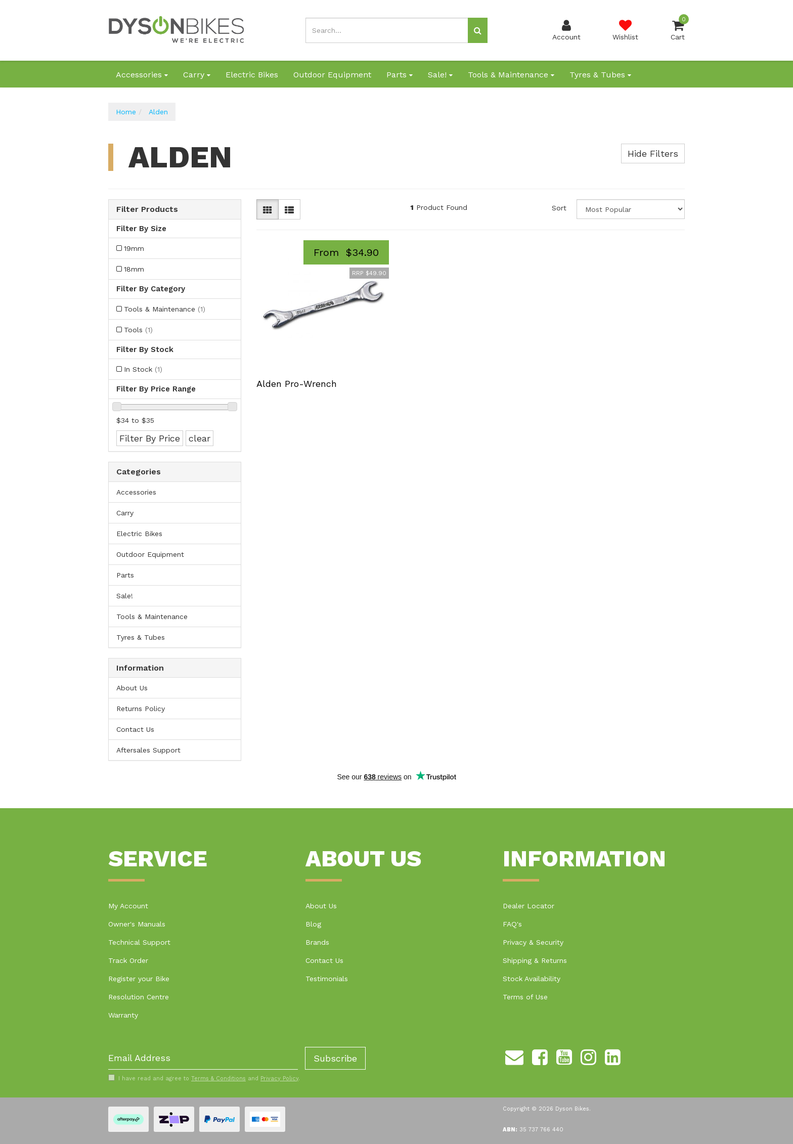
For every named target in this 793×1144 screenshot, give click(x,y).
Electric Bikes (252, 74)
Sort (559, 208)
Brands (317, 942)
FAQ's (512, 924)
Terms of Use (525, 997)
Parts (399, 74)
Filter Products (147, 209)
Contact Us (135, 729)
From (346, 252)
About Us (132, 688)
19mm (134, 248)
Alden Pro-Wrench (296, 383)
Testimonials (326, 979)
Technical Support (139, 942)
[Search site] (478, 30)
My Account (128, 906)
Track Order (128, 960)
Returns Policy (140, 709)
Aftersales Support (148, 750)
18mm (134, 269)
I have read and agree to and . (204, 1078)
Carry (196, 74)
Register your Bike (138, 979)
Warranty (123, 1015)
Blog (313, 924)
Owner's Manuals (136, 924)
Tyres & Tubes (600, 74)
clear (199, 438)
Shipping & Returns (535, 960)
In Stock (143, 369)
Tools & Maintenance (511, 74)
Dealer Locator (528, 906)
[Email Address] (203, 1058)
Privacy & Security (533, 942)
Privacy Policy (279, 1078)
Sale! (440, 74)
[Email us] (514, 1056)
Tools (138, 330)
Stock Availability (531, 979)
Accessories (142, 74)
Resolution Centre (138, 997)
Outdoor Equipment (332, 74)
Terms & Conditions (218, 1078)
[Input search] (386, 30)
